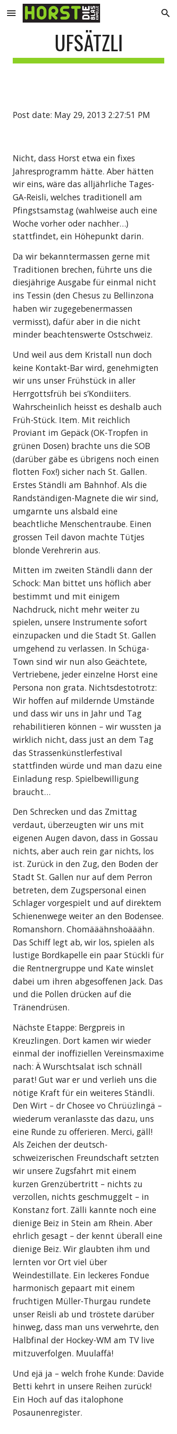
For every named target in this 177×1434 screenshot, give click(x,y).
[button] (11, 13)
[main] (89, 46)
